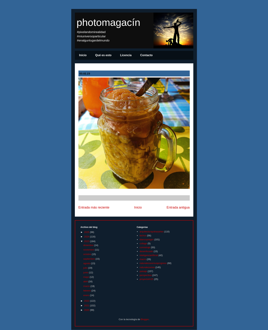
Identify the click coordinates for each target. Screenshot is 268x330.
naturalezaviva (147, 267)
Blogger (145, 319)
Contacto (146, 55)
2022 (87, 300)
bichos (143, 235)
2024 (87, 236)
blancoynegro (147, 239)
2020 (87, 310)
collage (143, 243)
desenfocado (146, 251)
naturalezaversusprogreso (153, 263)
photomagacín (108, 22)
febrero (87, 290)
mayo (86, 277)
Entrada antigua (178, 207)
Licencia (126, 55)
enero (86, 295)
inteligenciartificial (149, 255)
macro (143, 259)
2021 (87, 305)
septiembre (89, 259)
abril (85, 281)
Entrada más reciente (93, 207)
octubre (87, 254)
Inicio (83, 55)
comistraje (145, 247)
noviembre (89, 249)
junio (86, 272)
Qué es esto (103, 55)
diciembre (88, 245)
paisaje (143, 271)
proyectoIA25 (146, 279)
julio (85, 267)
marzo (86, 286)
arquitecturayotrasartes (152, 231)
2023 (87, 241)
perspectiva (146, 275)
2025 (87, 232)
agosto (87, 263)
